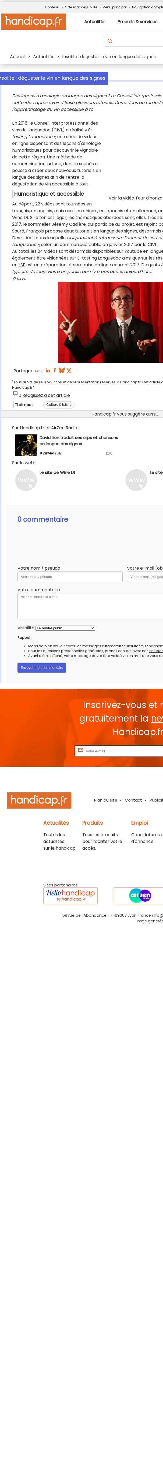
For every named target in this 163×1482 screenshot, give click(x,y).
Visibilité (25, 628)
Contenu (52, 7)
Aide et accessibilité (81, 7)
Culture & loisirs (59, 404)
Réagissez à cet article (46, 395)
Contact (133, 800)
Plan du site (105, 800)
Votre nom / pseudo (38, 568)
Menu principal (114, 7)
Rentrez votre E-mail (52, 751)
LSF (22, 265)
